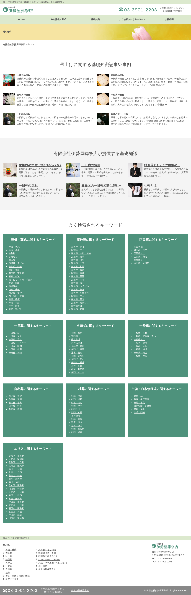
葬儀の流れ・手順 (119, 114)
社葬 (7, 572)
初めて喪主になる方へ (49, 559)
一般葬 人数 (140, 333)
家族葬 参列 (78, 283)
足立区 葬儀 (15, 511)
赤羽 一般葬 (15, 495)
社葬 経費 (76, 432)
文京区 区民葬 (16, 465)
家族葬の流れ (117, 75)
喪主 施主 (14, 306)
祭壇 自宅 (139, 402)
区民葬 (8, 556)
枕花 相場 (14, 270)
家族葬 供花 (77, 247)
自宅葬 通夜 (15, 406)
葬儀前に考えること (48, 556)
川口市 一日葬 (16, 488)
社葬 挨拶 (76, 399)
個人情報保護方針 (47, 569)
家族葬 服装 (77, 256)
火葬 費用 (76, 333)
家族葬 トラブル (80, 286)
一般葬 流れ (140, 346)
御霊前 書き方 (16, 273)
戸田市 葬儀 (15, 515)
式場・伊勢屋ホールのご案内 (52, 562)
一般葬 (8, 566)
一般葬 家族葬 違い (145, 336)
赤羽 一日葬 (15, 469)
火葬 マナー (77, 372)
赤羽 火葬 (14, 482)
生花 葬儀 (139, 412)
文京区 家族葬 (16, 456)
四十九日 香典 (16, 296)
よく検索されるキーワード (132, 19)
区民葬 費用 (140, 256)
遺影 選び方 (15, 309)
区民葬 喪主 (140, 250)
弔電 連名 (76, 422)
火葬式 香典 (77, 362)
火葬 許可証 (77, 356)
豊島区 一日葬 (16, 462)
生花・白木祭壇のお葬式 (17, 576)
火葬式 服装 (77, 349)
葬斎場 (12, 260)
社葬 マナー (77, 406)
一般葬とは (139, 339)
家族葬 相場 (77, 266)
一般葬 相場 (140, 349)
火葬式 (8, 562)
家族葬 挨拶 (77, 289)
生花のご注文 (12, 579)
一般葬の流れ (117, 94)
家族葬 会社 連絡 (81, 253)
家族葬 (8, 553)
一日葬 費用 (15, 352)
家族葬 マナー (79, 250)
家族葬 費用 (77, 270)
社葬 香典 (76, 419)
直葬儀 (74, 336)
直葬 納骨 (76, 366)
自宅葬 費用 (15, 399)
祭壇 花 (138, 396)
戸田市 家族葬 (16, 502)
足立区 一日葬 (16, 492)
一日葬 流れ (15, 339)
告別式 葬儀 (15, 266)
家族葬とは (76, 306)
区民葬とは (139, 253)
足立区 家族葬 (16, 459)
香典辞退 (75, 339)
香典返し (13, 256)
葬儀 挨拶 (14, 299)
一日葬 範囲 (15, 349)
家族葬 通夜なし (80, 302)
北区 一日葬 (15, 472)
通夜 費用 (76, 352)
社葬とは (75, 409)
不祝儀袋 (13, 286)
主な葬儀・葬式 (58, 19)
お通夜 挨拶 (15, 293)
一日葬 (8, 559)
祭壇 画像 (139, 409)
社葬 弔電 (76, 396)
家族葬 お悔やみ (80, 293)
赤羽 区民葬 (15, 498)
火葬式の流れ (23, 75)
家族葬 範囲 (77, 309)
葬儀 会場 (14, 250)
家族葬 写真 (77, 299)
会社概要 (169, 19)
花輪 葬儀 (14, 289)
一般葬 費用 (140, 342)
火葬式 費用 (77, 346)
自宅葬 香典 (15, 402)
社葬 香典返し (79, 429)
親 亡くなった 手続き (21, 279)
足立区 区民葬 (16, 485)
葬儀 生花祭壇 (141, 399)
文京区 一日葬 (16, 505)
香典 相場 (14, 283)
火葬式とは (76, 342)
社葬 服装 (76, 425)
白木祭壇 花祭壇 (142, 406)
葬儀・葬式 (10, 549)
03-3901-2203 (140, 10)
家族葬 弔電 (77, 263)
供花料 (12, 253)
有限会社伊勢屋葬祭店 (14, 44)
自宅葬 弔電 (15, 396)
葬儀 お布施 (77, 369)
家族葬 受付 (77, 296)
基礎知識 (95, 19)
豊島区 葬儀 (15, 475)
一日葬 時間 (15, 346)
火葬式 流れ (77, 359)
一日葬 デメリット (18, 342)
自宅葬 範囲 (15, 409)
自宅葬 (8, 569)
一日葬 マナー (16, 336)
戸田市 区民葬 (16, 508)
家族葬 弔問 (77, 276)
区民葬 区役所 (141, 263)
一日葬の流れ (23, 114)
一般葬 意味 (140, 356)
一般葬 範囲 (140, 352)
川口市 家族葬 (16, 518)
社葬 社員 (76, 412)
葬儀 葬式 (14, 247)
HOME (21, 19)
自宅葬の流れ (23, 94)
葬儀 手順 (14, 302)
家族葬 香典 (77, 273)
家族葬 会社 (77, 260)
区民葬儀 (138, 247)
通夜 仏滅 (14, 276)
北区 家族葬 (15, 479)
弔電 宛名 (76, 402)
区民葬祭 (138, 260)
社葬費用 (75, 415)
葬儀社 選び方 (16, 263)
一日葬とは (14, 333)
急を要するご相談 (47, 549)
